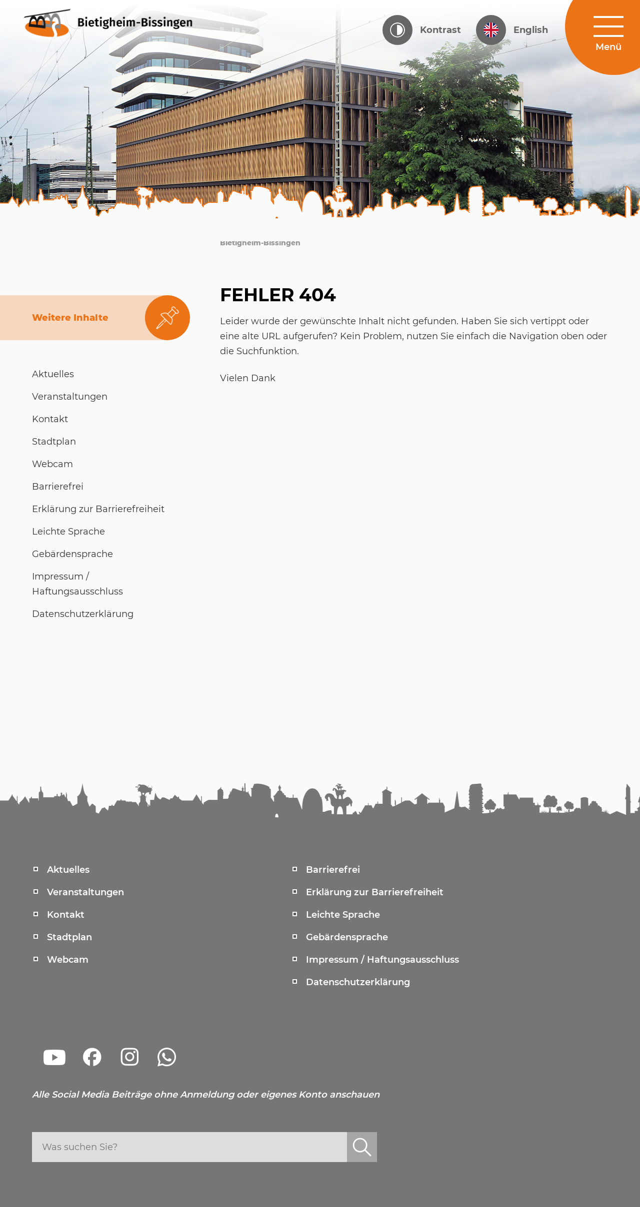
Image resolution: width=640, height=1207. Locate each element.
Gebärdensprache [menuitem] (347, 937)
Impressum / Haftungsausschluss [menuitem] (382, 959)
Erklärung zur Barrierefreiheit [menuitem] (375, 892)
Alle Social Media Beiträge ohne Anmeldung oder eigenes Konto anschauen (206, 1094)
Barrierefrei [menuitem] (333, 869)
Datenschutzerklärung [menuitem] (358, 982)
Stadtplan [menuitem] (69, 937)
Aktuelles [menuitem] (68, 869)
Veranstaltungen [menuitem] (85, 892)
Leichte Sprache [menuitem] (343, 914)
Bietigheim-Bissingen (260, 242)
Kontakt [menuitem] (65, 914)
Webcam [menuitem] (67, 959)
